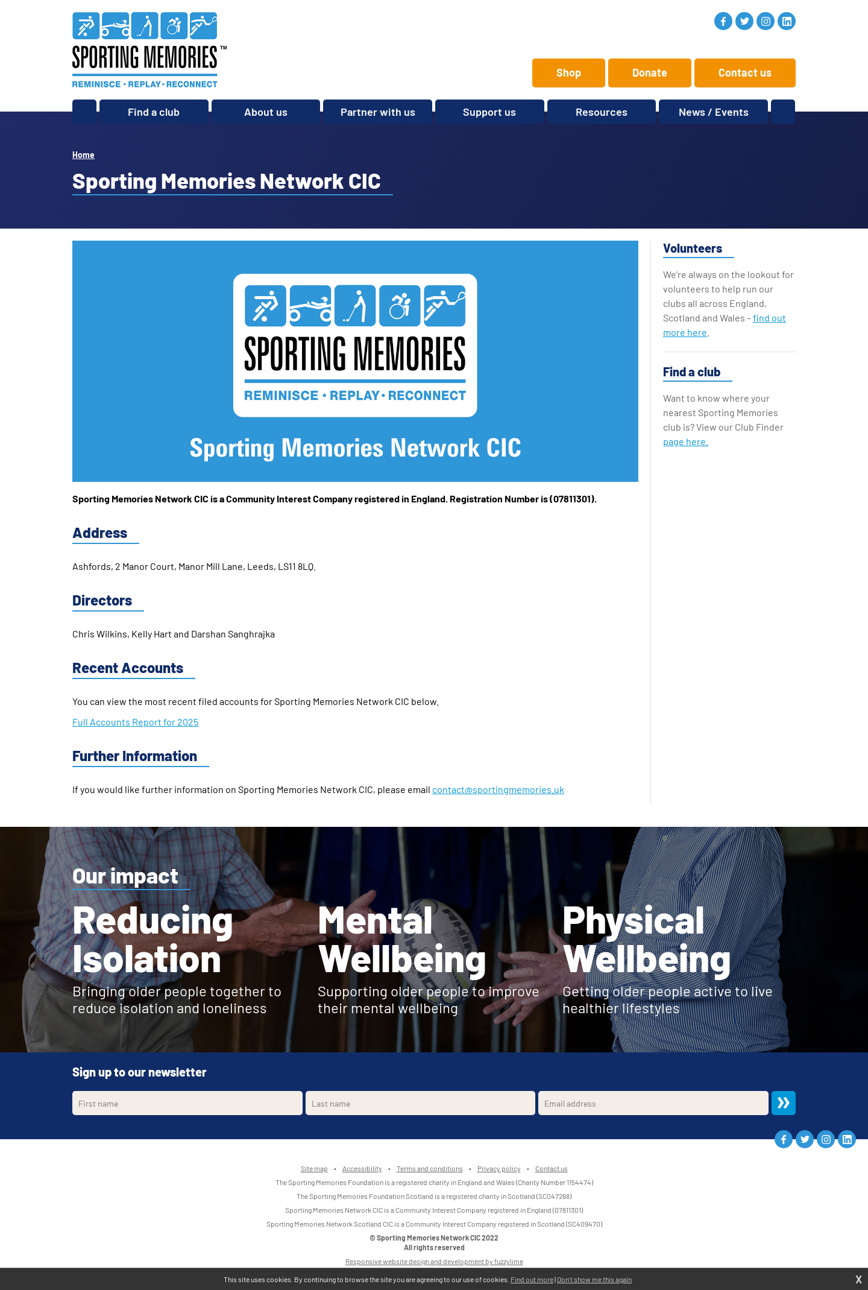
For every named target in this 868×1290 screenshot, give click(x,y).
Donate (649, 72)
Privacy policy (499, 1168)
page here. (685, 441)
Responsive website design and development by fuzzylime (434, 1261)
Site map (314, 1168)
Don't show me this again (594, 1279)
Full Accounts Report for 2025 (135, 721)
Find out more (532, 1279)
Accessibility (362, 1168)
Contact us (745, 72)
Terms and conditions (430, 1168)
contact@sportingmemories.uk (498, 789)
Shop (568, 72)
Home (83, 155)
